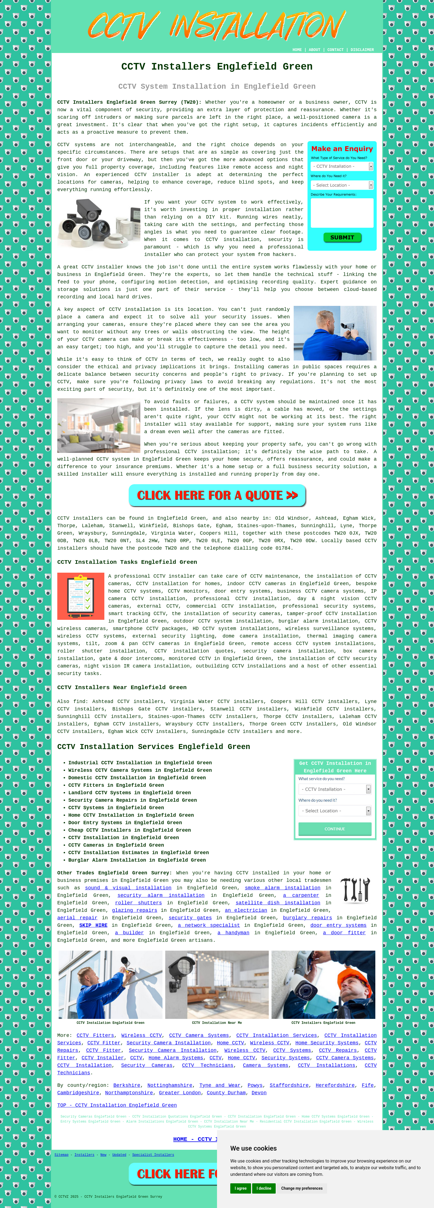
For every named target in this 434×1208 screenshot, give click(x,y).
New (103, 1155)
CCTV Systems (292, 1050)
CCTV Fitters (95, 1035)
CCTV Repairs (338, 1050)
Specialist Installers (153, 1155)
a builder (129, 933)
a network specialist (209, 925)
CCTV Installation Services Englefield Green (153, 747)
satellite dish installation (278, 903)
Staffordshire (289, 1085)
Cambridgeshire (78, 1093)
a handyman (233, 933)
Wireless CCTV (142, 1035)
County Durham (226, 1093)
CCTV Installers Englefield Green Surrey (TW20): (129, 102)
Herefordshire (335, 1085)
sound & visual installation (128, 888)
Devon (259, 1093)
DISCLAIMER (362, 50)
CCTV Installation (84, 1065)
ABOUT (315, 50)
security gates (190, 918)
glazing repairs (134, 910)
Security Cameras (147, 1065)
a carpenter (301, 895)
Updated (119, 1155)
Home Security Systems (326, 1043)
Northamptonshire (129, 1093)
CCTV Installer (103, 1058)
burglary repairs (307, 918)
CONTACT (335, 50)
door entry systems (339, 925)
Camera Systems (265, 1065)
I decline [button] (264, 1188)
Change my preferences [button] (301, 1188)
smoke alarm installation (283, 888)
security (69, 673)
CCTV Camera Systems (199, 1035)
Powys (255, 1085)
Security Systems (286, 1058)
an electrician (246, 910)
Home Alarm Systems (176, 1058)
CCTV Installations (326, 1065)
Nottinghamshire (170, 1085)
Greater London (180, 1093)
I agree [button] (241, 1188)
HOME (297, 50)
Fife (368, 1085)
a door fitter (344, 933)
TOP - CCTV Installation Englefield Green (117, 1105)
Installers (84, 1155)
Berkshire (126, 1085)
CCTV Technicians (208, 1065)
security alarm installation (161, 895)
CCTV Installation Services (276, 1035)
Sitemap (61, 1155)
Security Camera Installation (169, 1043)
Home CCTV (230, 1043)
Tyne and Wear (220, 1085)
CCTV (136, 1058)
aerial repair (77, 918)
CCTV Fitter (104, 1043)
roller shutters (138, 903)
